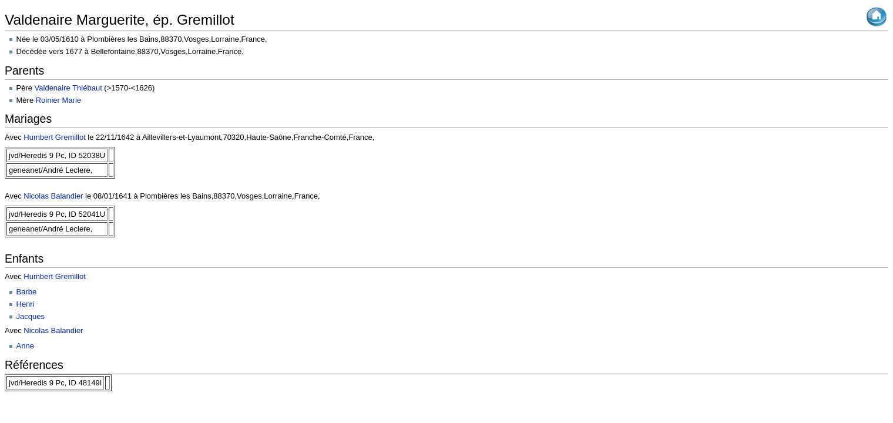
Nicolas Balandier (53, 196)
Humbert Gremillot (54, 137)
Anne (25, 345)
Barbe (26, 291)
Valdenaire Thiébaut (68, 87)
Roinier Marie (58, 100)
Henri (25, 304)
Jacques (30, 316)
